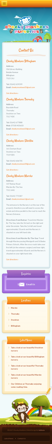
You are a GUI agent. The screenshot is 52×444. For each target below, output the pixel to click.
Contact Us (22, 438)
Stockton (15, 320)
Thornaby (15, 314)
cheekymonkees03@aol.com (23, 129)
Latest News (8, 438)
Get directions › (12, 93)
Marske (14, 308)
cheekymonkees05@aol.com (23, 87)
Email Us (26, 284)
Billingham (15, 326)
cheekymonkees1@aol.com (23, 199)
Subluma (42, 430)
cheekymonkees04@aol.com (23, 164)
